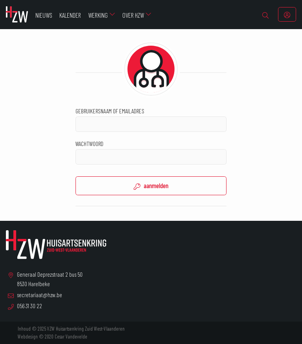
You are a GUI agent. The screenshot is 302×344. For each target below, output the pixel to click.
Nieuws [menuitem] (43, 15)
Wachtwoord (151, 152)
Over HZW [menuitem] (133, 15)
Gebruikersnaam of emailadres (151, 119)
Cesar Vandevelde (71, 336)
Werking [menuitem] (98, 15)
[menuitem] (266, 14)
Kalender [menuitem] (70, 15)
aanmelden (151, 185)
